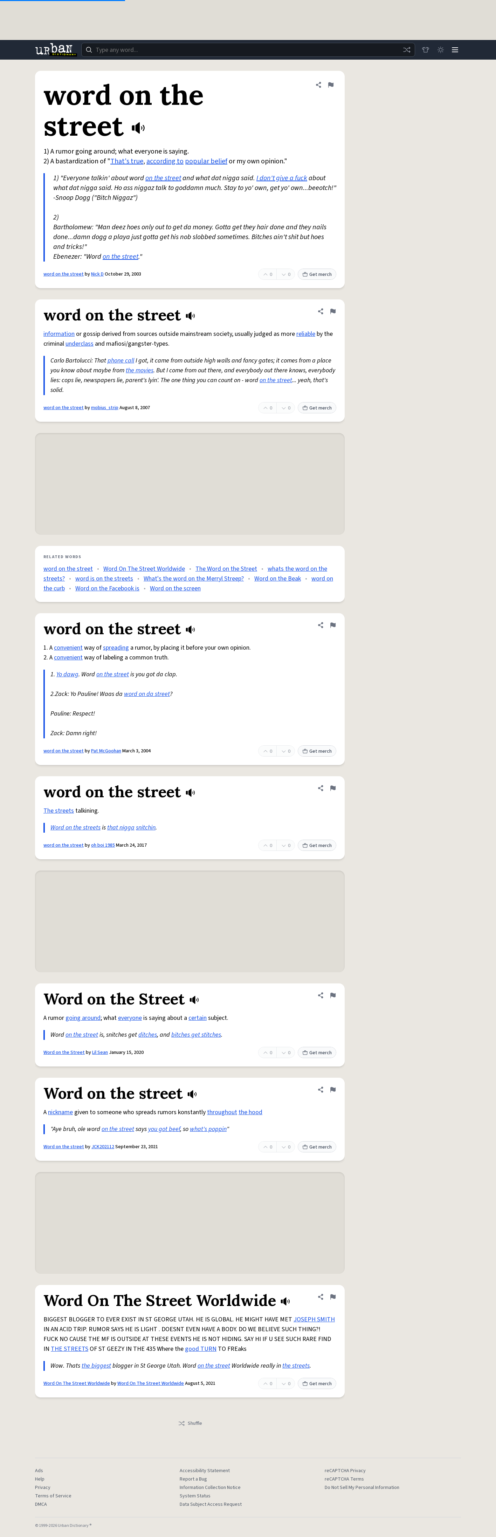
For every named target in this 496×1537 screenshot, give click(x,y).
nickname (60, 1112)
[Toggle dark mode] (439, 49)
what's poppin (208, 1129)
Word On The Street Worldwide (144, 568)
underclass (80, 343)
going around (83, 1018)
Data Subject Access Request (211, 1504)
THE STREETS (69, 1349)
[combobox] (247, 50)
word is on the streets (104, 578)
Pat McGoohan (106, 750)
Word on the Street (64, 1052)
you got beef (164, 1129)
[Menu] (454, 49)
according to (165, 161)
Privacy (42, 1487)
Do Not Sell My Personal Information (362, 1487)
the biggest (96, 1365)
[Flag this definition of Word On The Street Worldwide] (332, 1296)
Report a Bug (193, 1479)
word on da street (147, 694)
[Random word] (405, 50)
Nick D (97, 274)
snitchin (146, 827)
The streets (58, 810)
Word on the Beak (277, 578)
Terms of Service (53, 1495)
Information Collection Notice (210, 1487)
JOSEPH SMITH (314, 1319)
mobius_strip (104, 407)
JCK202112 (102, 1146)
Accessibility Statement (205, 1470)
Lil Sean (100, 1052)
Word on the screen (175, 588)
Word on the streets (75, 827)
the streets (296, 1365)
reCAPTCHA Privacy (345, 1470)
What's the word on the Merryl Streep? (194, 578)
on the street (163, 178)
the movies (139, 370)
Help (39, 1479)
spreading (116, 647)
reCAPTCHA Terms (344, 1479)
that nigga (121, 827)
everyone (130, 1018)
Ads (39, 1470)
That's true (126, 161)
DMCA (41, 1504)
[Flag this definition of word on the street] (330, 84)
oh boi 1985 (103, 845)
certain (197, 1018)
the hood (250, 1112)
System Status (195, 1495)
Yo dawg (67, 674)
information (59, 334)
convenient (68, 647)
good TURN (200, 1349)
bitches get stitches (196, 1034)
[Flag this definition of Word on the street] (332, 1089)
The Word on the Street (226, 568)
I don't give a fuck (281, 178)
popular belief (206, 161)
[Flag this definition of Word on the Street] (332, 995)
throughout (222, 1112)
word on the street (63, 274)
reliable (305, 334)
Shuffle (190, 1423)
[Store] (424, 49)
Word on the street (63, 1146)
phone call (121, 360)
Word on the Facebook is (107, 588)
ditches (147, 1034)
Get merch (317, 274)
